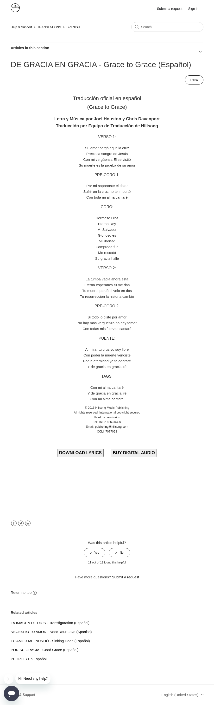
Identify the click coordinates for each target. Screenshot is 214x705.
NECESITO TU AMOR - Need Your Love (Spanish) (51, 632)
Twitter (21, 523)
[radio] (94, 552)
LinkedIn (28, 523)
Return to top (24, 592)
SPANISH (73, 27)
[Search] (167, 27)
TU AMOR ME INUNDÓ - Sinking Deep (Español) (50, 641)
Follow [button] (194, 80)
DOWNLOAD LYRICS (80, 452)
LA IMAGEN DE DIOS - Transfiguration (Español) (50, 623)
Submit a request (170, 9)
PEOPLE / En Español (29, 659)
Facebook (14, 523)
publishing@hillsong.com (111, 426)
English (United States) (180, 695)
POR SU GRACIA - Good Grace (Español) (45, 650)
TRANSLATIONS (49, 27)
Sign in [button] (193, 9)
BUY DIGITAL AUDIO (134, 452)
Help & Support (21, 27)
